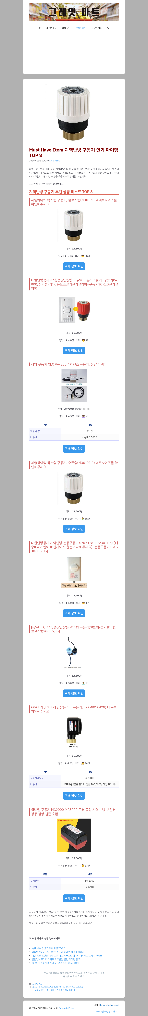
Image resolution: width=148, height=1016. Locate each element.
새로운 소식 (51, 28)
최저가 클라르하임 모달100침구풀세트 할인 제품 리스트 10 (58, 987)
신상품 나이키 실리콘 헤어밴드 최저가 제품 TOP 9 (54, 990)
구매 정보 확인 (74, 266)
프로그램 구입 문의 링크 (106, 1011)
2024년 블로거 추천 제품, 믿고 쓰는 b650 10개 (55, 963)
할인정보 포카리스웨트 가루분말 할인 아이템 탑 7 (56, 959)
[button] (108, 28)
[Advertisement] (74, 54)
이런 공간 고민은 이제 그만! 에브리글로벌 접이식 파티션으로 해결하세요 (67, 955)
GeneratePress (66, 1008)
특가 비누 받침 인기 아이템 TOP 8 (48, 948)
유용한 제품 (97, 28)
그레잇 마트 (81, 28)
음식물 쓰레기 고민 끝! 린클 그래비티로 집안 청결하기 (58, 952)
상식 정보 (66, 28)
